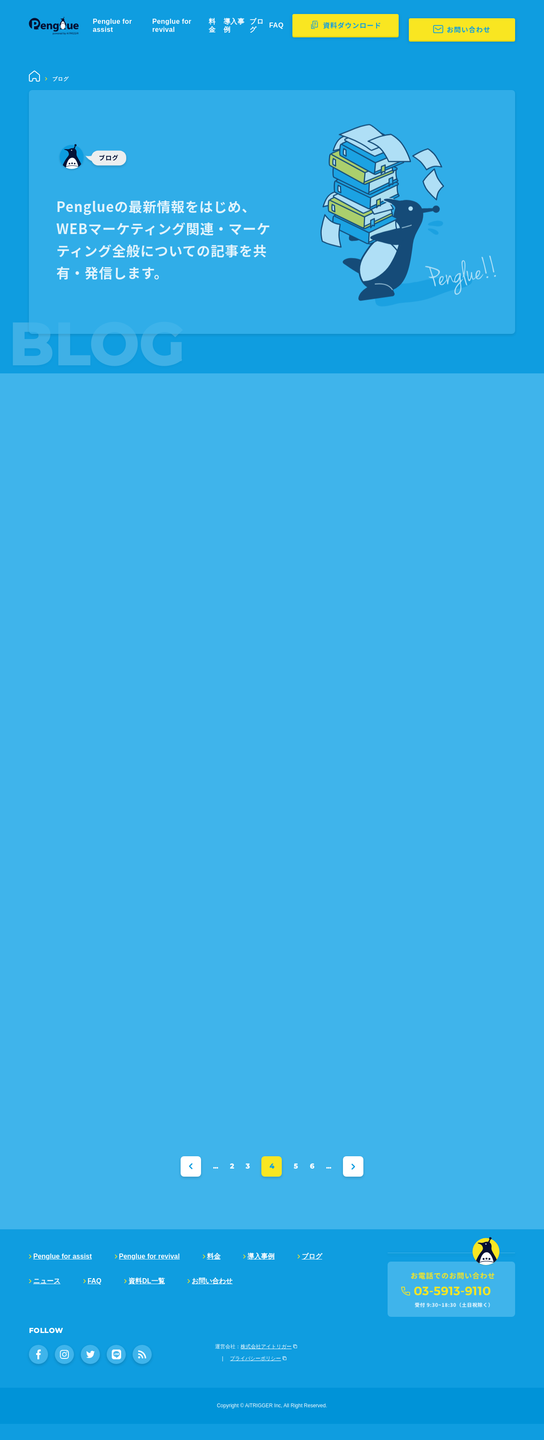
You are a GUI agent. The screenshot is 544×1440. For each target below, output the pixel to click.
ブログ (293, 25)
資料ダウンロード (389, 25)
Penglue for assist (132, 25)
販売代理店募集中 (422, 1284)
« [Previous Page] (191, 1166)
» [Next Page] (353, 1166)
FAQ (315, 25)
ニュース (46, 1281)
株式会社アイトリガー (266, 1363)
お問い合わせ (493, 25)
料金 (241, 25)
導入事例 (265, 25)
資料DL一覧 (146, 1281)
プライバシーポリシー (255, 1375)
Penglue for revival (198, 25)
